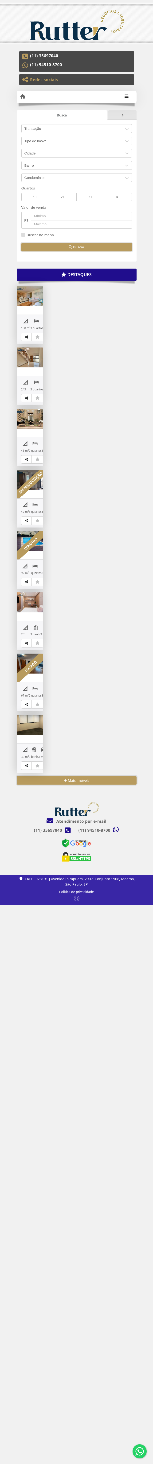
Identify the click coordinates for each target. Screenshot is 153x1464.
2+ (63, 196)
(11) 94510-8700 (46, 64)
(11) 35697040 (44, 55)
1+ (35, 196)
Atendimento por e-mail (76, 1380)
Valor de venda (33, 207)
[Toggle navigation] (126, 96)
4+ (118, 196)
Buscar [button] (77, 247)
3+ (90, 196)
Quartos (28, 188)
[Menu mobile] (22, 96)
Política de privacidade (76, 1450)
